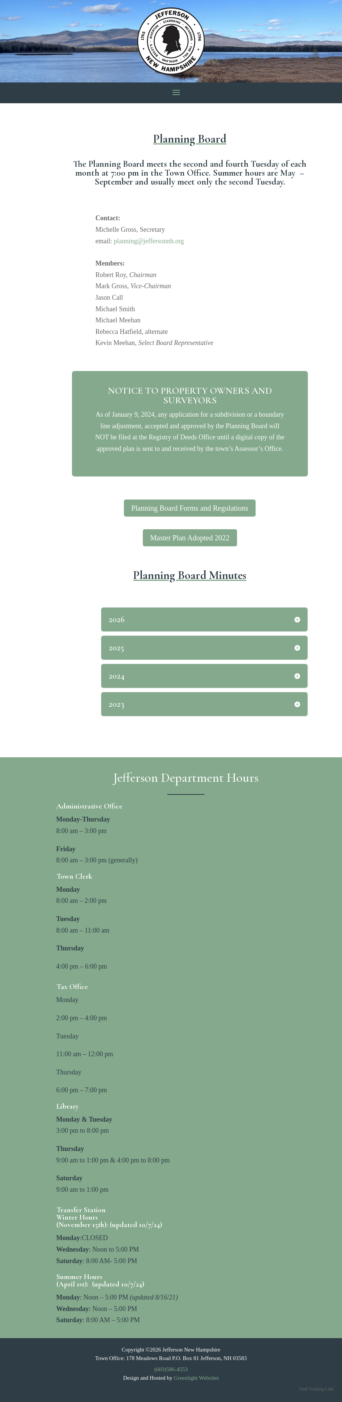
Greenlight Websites (196, 1378)
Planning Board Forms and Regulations (190, 508)
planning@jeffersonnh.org (149, 241)
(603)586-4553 (171, 1369)
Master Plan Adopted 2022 (190, 538)
